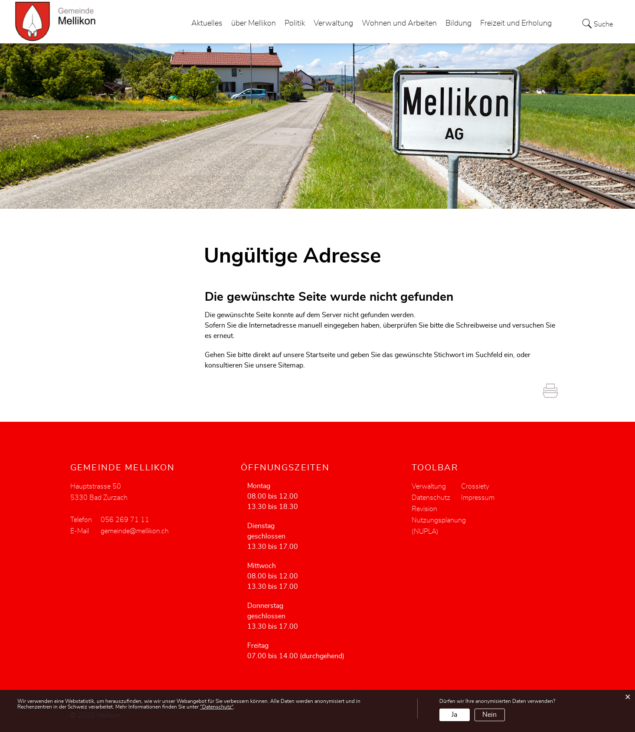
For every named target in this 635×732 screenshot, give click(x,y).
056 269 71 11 (125, 519)
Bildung (458, 23)
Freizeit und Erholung (516, 23)
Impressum (477, 497)
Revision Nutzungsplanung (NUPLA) (439, 520)
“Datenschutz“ (216, 706)
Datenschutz (431, 497)
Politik (295, 23)
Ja (454, 714)
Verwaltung (333, 23)
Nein (489, 714)
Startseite (320, 354)
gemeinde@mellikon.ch (135, 531)
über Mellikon (253, 23)
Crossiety (475, 486)
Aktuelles (207, 23)
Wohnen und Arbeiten (399, 23)
